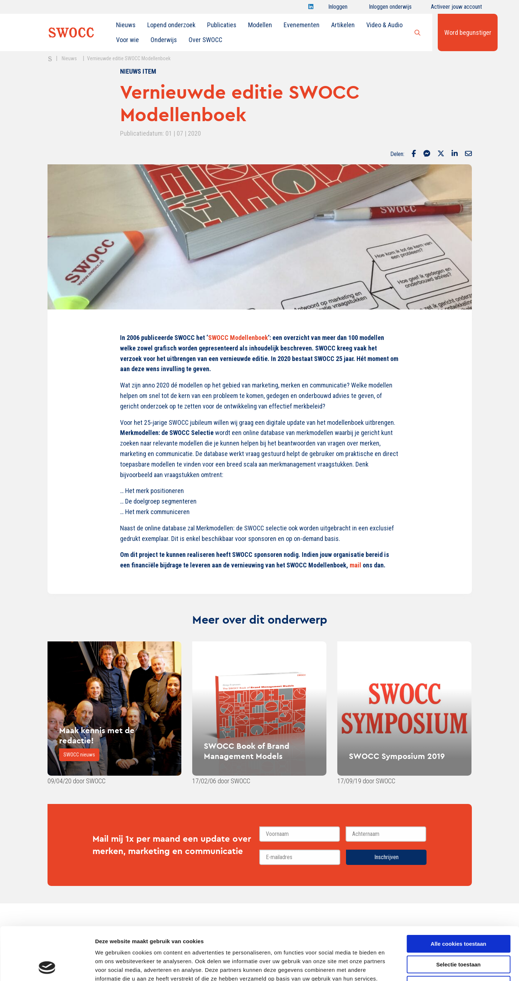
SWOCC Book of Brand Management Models (246, 751)
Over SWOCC (205, 40)
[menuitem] (125, 25)
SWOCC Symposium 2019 (397, 756)
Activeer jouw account (456, 8)
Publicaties (221, 25)
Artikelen (343, 25)
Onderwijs (164, 40)
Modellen (260, 25)
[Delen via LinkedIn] (455, 154)
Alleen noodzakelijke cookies (458, 935)
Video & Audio (384, 25)
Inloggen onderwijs (390, 8)
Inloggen (337, 8)
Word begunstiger (467, 32)
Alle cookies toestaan (458, 894)
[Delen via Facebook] (414, 154)
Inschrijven (386, 857)
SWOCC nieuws (79, 755)
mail (355, 565)
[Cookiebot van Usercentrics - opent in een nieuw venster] (47, 966)
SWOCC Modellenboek (238, 337)
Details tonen (392, 967)
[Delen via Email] (468, 154)
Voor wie (127, 40)
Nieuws (126, 25)
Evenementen (302, 25)
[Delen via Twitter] (440, 154)
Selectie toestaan (458, 915)
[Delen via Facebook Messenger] (426, 154)
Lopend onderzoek (171, 25)
